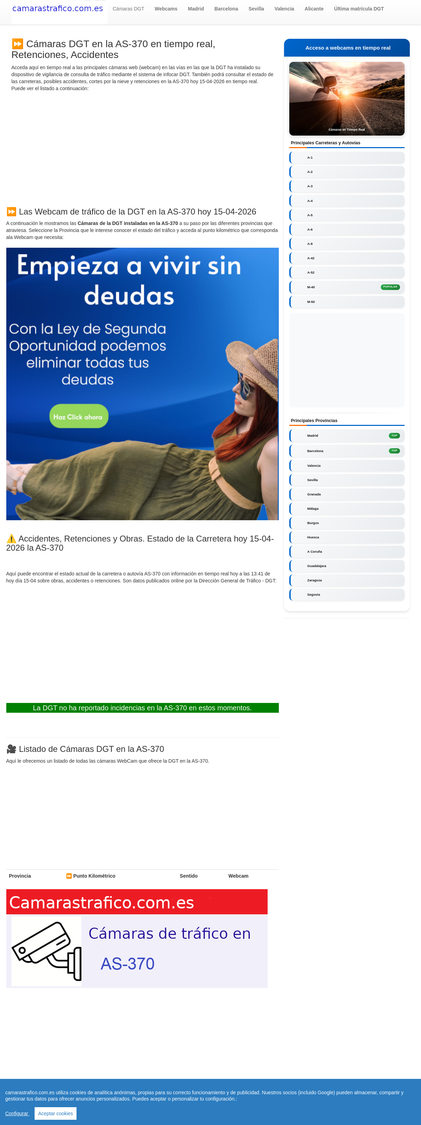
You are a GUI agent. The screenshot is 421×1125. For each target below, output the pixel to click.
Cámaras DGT (128, 9)
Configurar (17, 1113)
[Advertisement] (143, 147)
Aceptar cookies (55, 1113)
